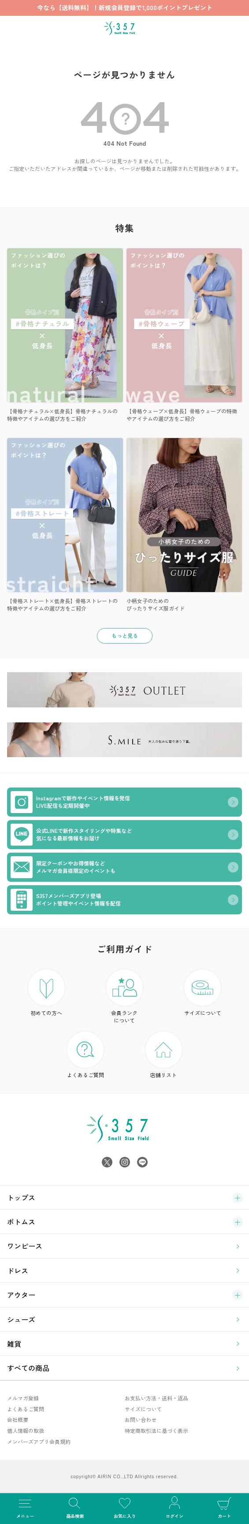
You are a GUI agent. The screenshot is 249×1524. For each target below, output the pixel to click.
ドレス (17, 1270)
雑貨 (14, 1343)
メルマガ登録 (23, 1398)
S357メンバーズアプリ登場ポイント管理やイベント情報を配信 (66, 900)
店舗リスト (163, 1055)
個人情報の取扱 (25, 1430)
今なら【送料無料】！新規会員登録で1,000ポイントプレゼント (124, 7)
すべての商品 (28, 1367)
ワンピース (24, 1246)
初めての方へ (46, 992)
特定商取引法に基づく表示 (156, 1430)
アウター (21, 1294)
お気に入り (124, 1507)
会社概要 (17, 1419)
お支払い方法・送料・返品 (156, 1398)
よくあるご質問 (85, 1055)
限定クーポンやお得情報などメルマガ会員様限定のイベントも (63, 867)
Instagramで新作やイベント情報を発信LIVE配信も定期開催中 (70, 802)
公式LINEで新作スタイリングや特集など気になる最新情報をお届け (71, 835)
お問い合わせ (140, 1419)
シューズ (21, 1319)
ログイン (174, 1507)
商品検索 (75, 1507)
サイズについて (202, 992)
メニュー (25, 1507)
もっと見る (124, 635)
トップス (21, 1197)
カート (224, 1507)
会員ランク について (124, 996)
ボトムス (21, 1221)
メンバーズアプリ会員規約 (39, 1441)
